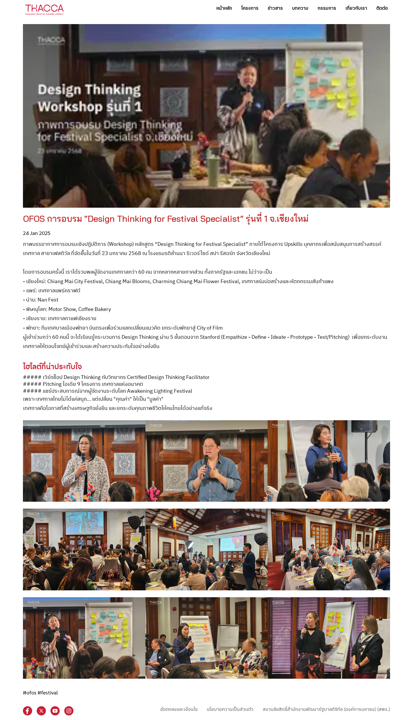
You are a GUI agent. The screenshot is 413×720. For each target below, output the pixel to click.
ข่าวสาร (275, 8)
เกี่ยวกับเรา (356, 8)
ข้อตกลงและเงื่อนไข (179, 709)
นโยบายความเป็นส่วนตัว (230, 709)
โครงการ (249, 8)
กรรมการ (326, 8)
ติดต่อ (382, 8)
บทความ (300, 8)
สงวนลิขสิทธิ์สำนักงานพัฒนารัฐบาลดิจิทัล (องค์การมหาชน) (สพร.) (326, 709)
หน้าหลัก (224, 8)
